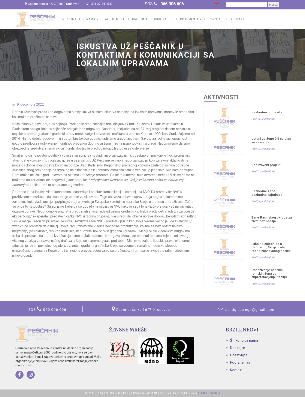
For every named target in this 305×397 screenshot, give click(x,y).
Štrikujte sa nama (244, 340)
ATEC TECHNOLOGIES (208, 393)
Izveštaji (216, 19)
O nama (90, 19)
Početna (69, 19)
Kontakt (237, 19)
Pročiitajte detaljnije (263, 118)
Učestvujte (238, 355)
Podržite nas (240, 362)
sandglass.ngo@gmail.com (249, 309)
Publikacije (163, 19)
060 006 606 (54, 309)
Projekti (139, 19)
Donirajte (237, 348)
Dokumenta (191, 19)
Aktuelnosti (115, 19)
